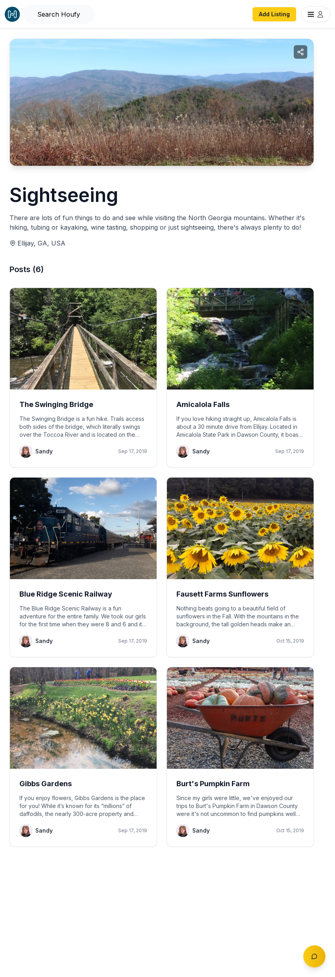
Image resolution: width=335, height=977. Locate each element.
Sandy (44, 451)
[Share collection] (300, 52)
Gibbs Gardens (45, 783)
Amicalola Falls (203, 404)
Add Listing (274, 14)
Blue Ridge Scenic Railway (65, 594)
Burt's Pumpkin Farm (213, 783)
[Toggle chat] (314, 956)
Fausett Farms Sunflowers (222, 594)
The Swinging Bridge (56, 404)
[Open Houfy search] (58, 14)
